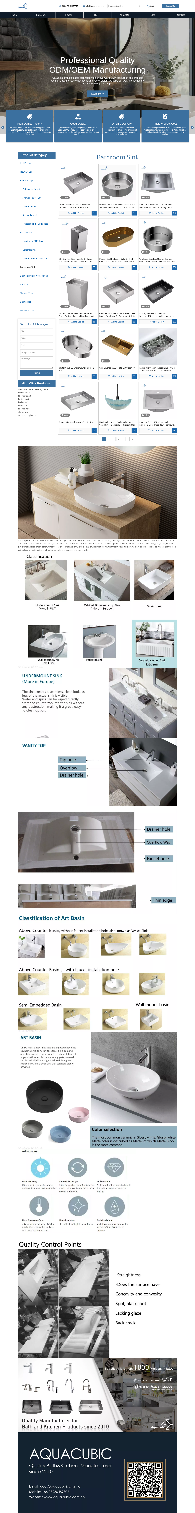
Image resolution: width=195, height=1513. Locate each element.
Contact (181, 15)
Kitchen (69, 15)
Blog (153, 15)
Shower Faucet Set (31, 197)
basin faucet (23, 399)
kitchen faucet (24, 392)
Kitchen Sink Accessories (34, 258)
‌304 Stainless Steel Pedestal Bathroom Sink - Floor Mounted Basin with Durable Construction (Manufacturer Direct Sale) (77, 260)
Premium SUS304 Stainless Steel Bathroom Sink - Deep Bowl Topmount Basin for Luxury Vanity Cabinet (156, 423)
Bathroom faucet (25, 389)
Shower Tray (26, 293)
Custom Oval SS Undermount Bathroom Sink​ (76, 369)
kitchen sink (23, 402)
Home (14, 15)
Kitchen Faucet (29, 206)
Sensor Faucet (29, 215)
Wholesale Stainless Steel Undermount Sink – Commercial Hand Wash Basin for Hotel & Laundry (157, 260)
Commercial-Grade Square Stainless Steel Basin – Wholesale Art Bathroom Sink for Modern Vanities (117, 314)
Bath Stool (25, 301)
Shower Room (27, 310)
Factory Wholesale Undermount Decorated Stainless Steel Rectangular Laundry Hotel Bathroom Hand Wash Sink (157, 314)
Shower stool (24, 408)
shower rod (23, 412)
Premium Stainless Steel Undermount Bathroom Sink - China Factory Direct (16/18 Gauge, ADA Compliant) (155, 206)
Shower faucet (24, 396)
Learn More (97, 93)
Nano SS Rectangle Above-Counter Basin (77, 422)
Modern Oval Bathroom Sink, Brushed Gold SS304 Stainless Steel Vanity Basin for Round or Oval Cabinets (116, 260)
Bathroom (41, 15)
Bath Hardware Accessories (34, 275)
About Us (125, 15)
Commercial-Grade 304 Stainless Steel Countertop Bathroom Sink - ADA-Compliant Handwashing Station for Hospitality (75, 206)
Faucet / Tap (26, 180)
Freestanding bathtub (27, 415)
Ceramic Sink (28, 249)
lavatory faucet (41, 389)
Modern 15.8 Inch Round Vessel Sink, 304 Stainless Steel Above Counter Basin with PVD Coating (117, 206)
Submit (37, 373)
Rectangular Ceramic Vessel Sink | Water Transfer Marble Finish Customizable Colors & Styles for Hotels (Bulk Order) (157, 369)
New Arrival (26, 171)
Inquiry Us (170, 6)
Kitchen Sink (26, 232)
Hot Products (26, 163)
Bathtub (24, 284)
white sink (22, 405)
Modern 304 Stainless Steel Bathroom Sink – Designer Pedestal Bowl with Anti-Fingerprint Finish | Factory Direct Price (77, 314)
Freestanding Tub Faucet (35, 223)
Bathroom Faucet (31, 189)
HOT (97, 15)
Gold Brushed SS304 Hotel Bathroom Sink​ (117, 368)
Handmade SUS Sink (32, 241)
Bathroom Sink (27, 267)
